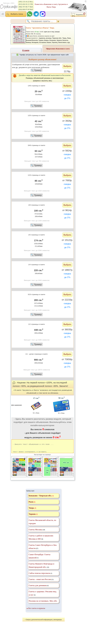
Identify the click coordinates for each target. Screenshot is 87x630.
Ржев (31, 505)
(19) (37, 532)
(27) (43, 549)
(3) (43, 596)
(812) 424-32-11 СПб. (26, 4)
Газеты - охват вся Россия (40, 582)
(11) (41, 582)
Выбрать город (15, 14)
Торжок (32, 517)
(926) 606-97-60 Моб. (26, 9)
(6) (41, 540)
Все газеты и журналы (36, 611)
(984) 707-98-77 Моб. (26, 7)
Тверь (31, 511)
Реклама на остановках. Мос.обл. (43, 604)
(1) (40, 576)
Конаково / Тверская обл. (40, 498)
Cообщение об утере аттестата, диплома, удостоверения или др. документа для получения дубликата (36, 68)
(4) (39, 588)
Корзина (78, 14)
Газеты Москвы (35, 532)
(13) (41, 568)
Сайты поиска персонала (39, 576)
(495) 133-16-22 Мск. (26, 2)
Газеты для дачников (38, 588)
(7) (39, 559)
